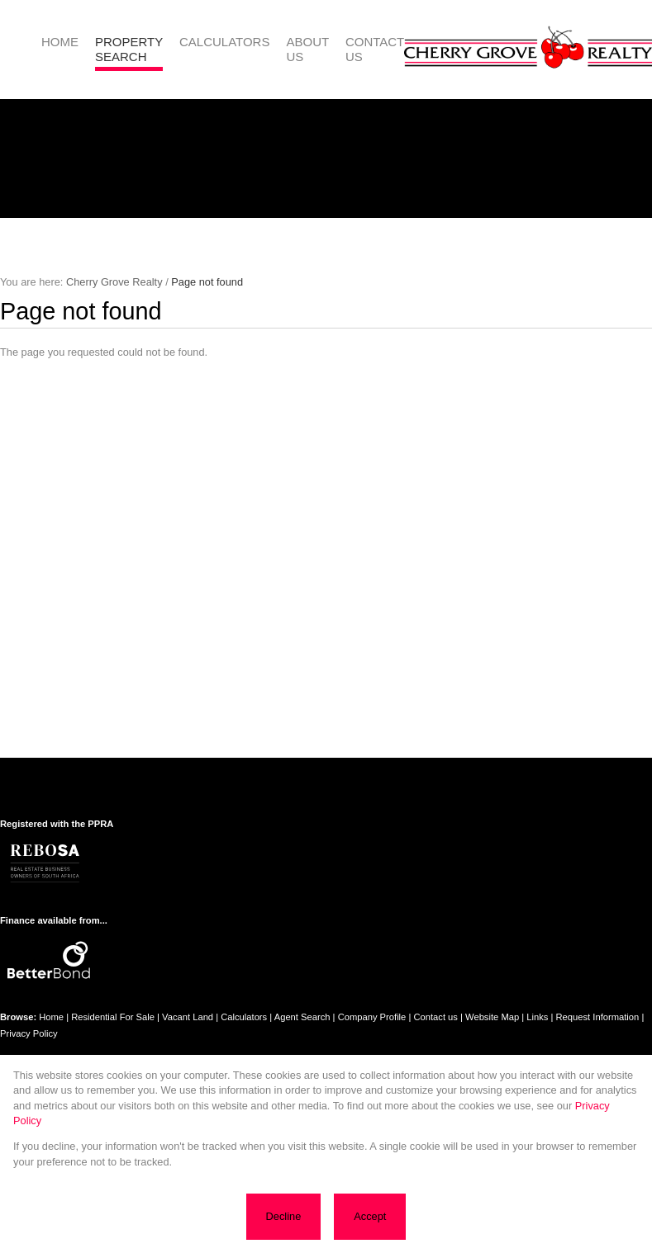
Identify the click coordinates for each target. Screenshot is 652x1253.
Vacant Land (187, 1017)
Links (537, 1017)
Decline (285, 1219)
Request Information (598, 1017)
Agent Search (302, 1017)
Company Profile (372, 1017)
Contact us (435, 1017)
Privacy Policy (29, 1033)
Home (51, 1017)
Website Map (492, 1017)
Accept (368, 1219)
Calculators (244, 1017)
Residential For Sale (113, 1017)
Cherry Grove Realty (114, 282)
